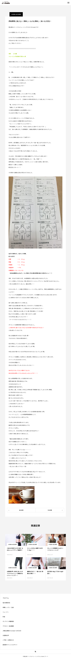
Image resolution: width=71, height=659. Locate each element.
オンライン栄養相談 (8, 621)
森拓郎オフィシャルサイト (10, 645)
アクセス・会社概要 (8, 626)
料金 (4, 617)
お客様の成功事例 (12, 544)
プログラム (6, 598)
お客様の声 (6, 635)
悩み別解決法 (6, 603)
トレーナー (6, 612)
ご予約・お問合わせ (8, 640)
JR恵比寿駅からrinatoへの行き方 (12, 631)
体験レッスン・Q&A (8, 607)
